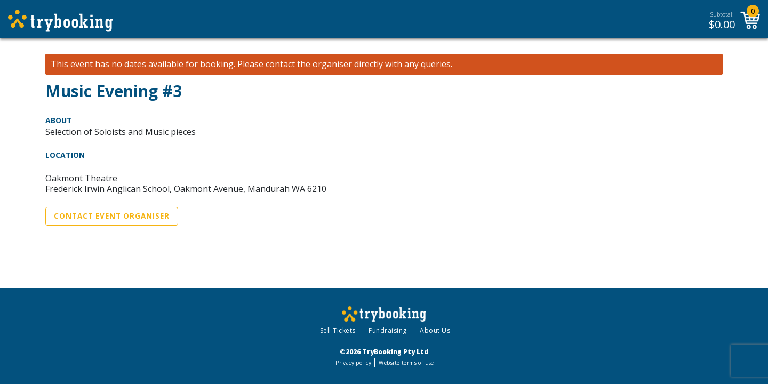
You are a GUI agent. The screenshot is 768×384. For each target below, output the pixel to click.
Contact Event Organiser (112, 216)
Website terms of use (406, 362)
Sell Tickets (338, 330)
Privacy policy (353, 362)
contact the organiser (309, 64)
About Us (435, 330)
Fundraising (388, 330)
